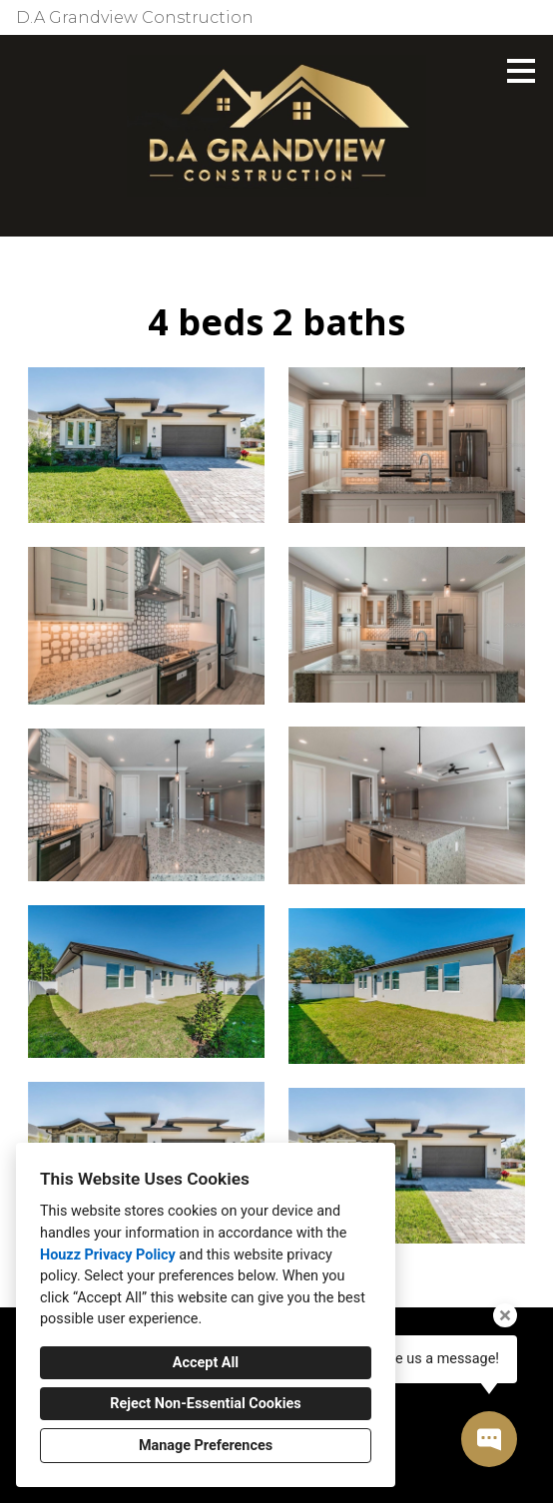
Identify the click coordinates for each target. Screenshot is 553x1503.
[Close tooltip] (505, 1315)
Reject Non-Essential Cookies (205, 1403)
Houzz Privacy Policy (108, 1255)
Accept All (206, 1362)
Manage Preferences (206, 1445)
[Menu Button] (521, 71)
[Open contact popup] (489, 1439)
